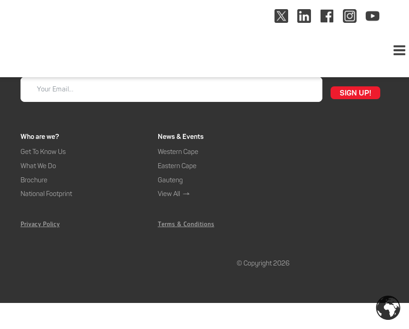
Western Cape (178, 152)
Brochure (34, 180)
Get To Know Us (43, 152)
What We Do (38, 166)
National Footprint (46, 194)
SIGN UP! (355, 92)
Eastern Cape (177, 166)
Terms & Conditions (186, 225)
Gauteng (170, 180)
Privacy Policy (40, 225)
